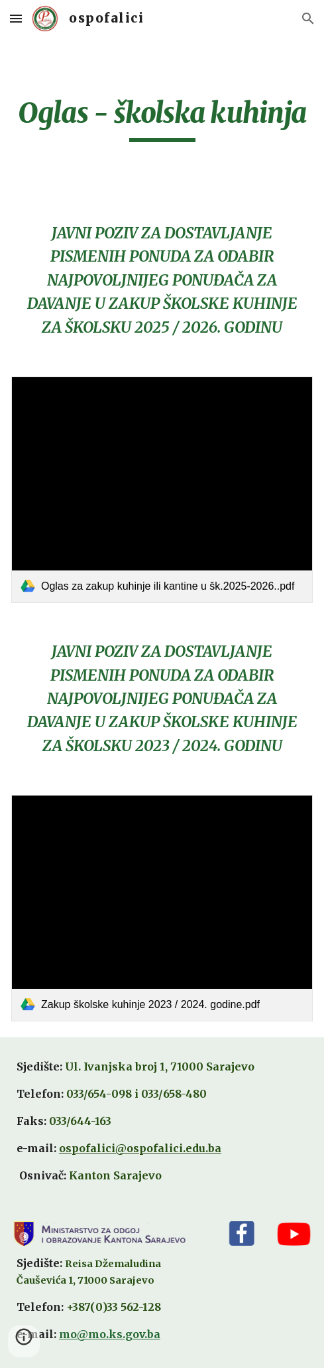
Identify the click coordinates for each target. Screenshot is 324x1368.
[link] (162, 490)
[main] (162, 118)
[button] (16, 18)
